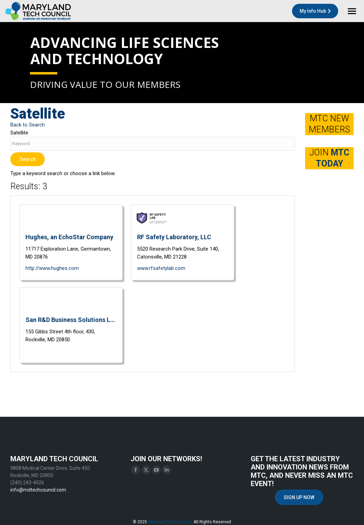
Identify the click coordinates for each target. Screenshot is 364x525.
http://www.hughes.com (52, 268)
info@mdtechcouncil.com (38, 490)
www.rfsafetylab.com (161, 268)
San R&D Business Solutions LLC (70, 319)
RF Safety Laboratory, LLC (174, 237)
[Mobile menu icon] (352, 11)
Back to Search (27, 125)
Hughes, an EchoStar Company (69, 237)
